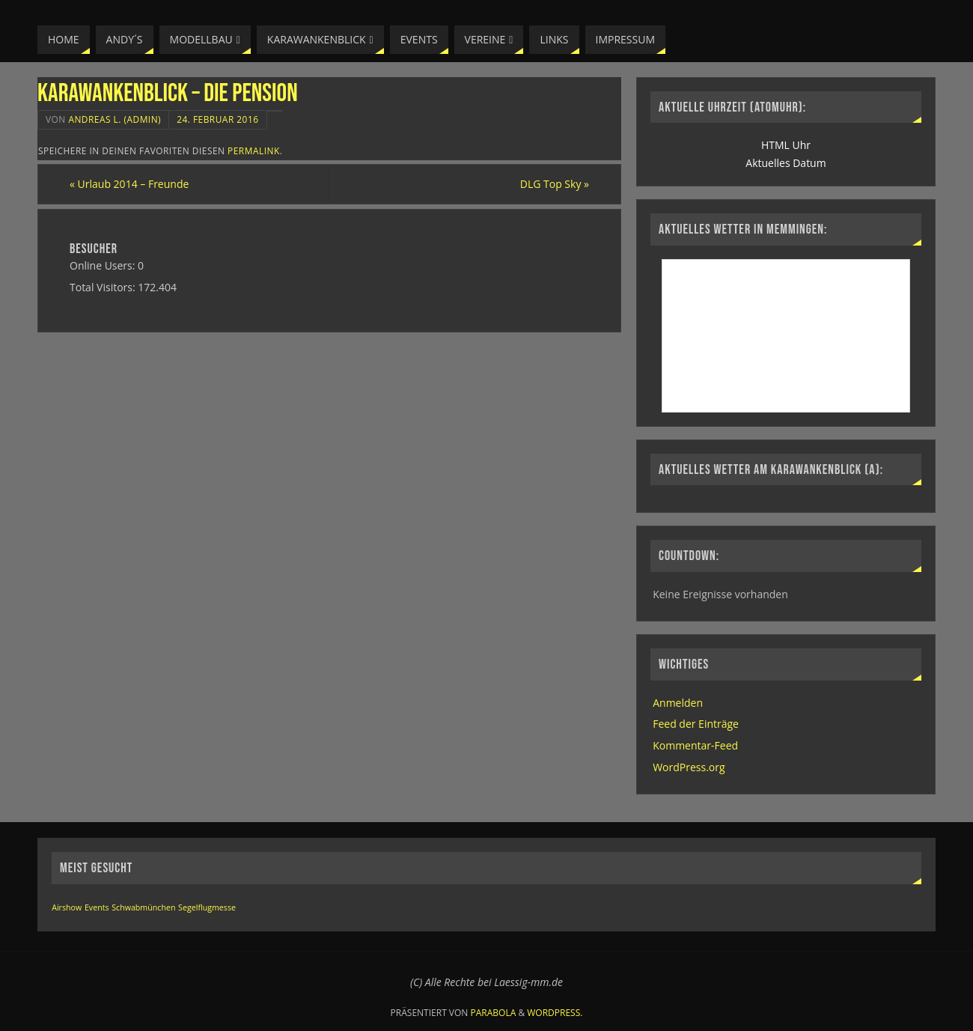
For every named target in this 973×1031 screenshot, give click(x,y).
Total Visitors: (104, 287)
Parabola (493, 1012)
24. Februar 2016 (217, 119)
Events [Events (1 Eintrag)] (97, 907)
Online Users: (104, 265)
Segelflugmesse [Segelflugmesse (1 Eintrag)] (207, 907)
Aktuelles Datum (785, 163)
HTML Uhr (786, 145)
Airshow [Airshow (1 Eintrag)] (67, 907)
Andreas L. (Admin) (114, 119)
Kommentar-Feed (695, 745)
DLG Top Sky (554, 184)
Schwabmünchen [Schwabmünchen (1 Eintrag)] (143, 907)
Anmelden (678, 703)
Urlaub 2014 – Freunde (129, 184)
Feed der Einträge (696, 724)
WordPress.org (689, 767)
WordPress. (554, 1012)
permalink (254, 150)
